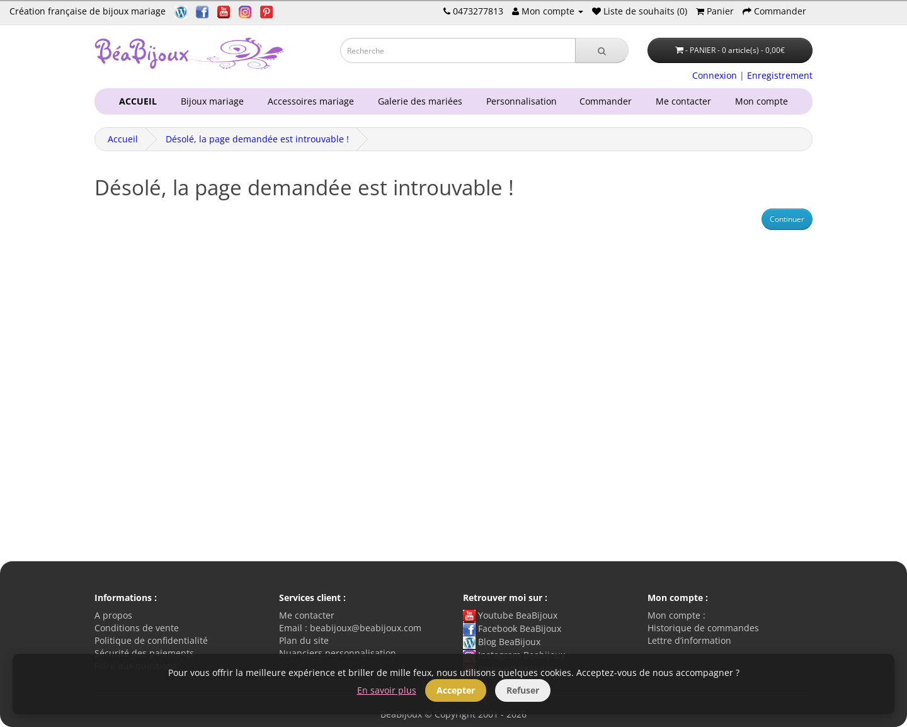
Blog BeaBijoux (501, 642)
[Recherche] (602, 50)
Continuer (787, 219)
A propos (113, 615)
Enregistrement (780, 75)
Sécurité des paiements (144, 653)
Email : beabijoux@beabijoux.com (350, 628)
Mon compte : (676, 615)
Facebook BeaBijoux (512, 628)
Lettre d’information (689, 640)
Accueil (123, 139)
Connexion (714, 75)
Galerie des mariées (417, 101)
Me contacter (686, 101)
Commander (608, 101)
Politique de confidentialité (151, 640)
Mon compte (764, 101)
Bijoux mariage (210, 101)
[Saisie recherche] (458, 50)
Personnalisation (519, 101)
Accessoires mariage (308, 101)
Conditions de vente (136, 628)
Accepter (455, 690)
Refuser (522, 690)
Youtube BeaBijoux (510, 615)
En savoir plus (386, 690)
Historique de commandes (703, 628)
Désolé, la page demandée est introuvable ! (257, 139)
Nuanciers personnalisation (337, 653)
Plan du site (304, 640)
